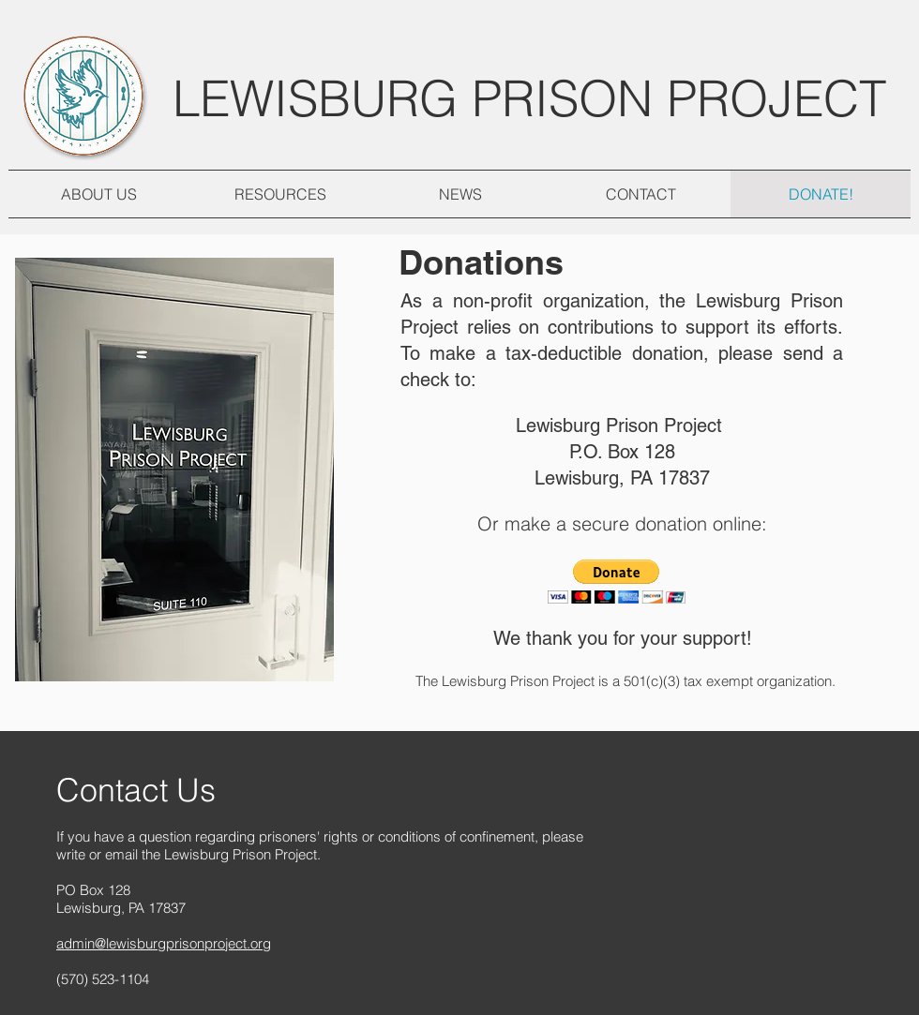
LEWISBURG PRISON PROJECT (529, 97)
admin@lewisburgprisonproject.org (163, 943)
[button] (616, 582)
